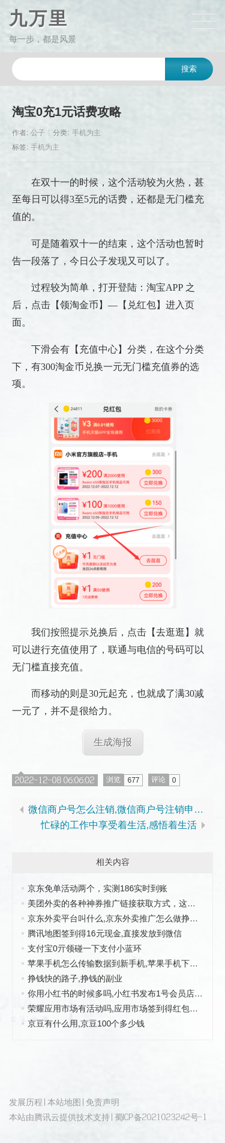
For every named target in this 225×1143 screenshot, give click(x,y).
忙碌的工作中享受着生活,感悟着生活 (119, 825)
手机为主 (86, 133)
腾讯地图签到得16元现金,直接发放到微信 (105, 933)
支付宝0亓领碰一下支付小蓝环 (85, 948)
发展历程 (26, 1102)
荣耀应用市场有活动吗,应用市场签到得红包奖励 (117, 1008)
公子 (38, 133)
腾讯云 (46, 1117)
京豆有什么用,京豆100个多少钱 (86, 1023)
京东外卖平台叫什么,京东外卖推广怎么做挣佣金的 (121, 918)
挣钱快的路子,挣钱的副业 (75, 978)
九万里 (38, 18)
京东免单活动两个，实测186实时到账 (97, 888)
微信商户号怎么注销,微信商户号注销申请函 (118, 809)
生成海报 (113, 742)
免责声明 (102, 1102)
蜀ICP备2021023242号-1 (161, 1117)
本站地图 (64, 1102)
